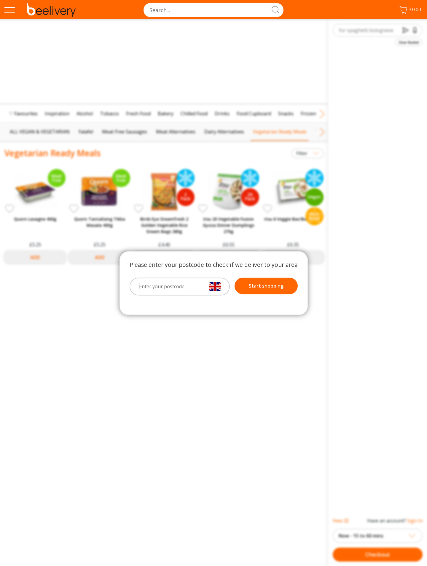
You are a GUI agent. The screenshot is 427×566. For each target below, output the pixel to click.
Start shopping (266, 286)
